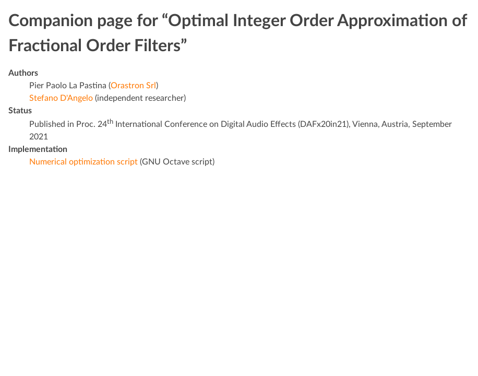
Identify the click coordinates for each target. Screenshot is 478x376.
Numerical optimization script (83, 162)
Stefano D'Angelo (61, 98)
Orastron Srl (133, 85)
